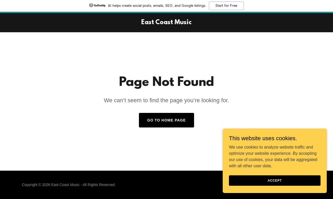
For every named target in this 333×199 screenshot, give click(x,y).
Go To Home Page (166, 120)
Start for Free (226, 6)
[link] (166, 23)
